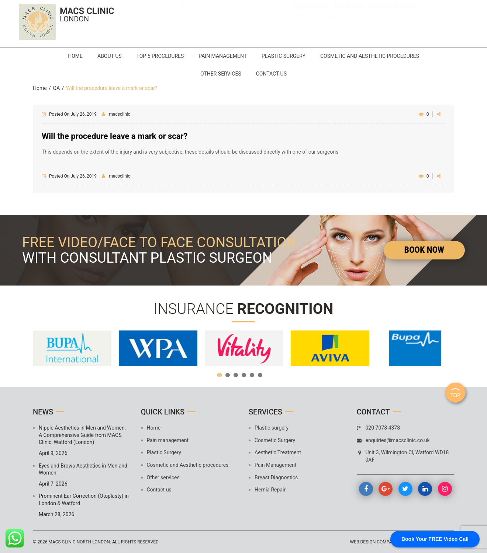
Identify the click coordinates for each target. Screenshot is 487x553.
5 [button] (252, 375)
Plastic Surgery (283, 56)
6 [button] (260, 375)
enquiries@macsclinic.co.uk (222, 27)
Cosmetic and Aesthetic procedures (369, 56)
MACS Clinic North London (79, 542)
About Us (109, 56)
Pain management (222, 56)
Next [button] (445, 348)
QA (56, 88)
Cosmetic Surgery (275, 440)
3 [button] (236, 375)
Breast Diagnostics (276, 477)
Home (75, 56)
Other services (220, 74)
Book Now (424, 250)
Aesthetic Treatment (278, 452)
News (43, 411)
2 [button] (227, 375)
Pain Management (275, 465)
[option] (72, 348)
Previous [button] (42, 348)
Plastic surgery (272, 428)
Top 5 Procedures (160, 56)
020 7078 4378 (217, 17)
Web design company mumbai (383, 542)
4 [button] (244, 375)
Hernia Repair (270, 490)
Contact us (271, 74)
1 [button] (219, 375)
